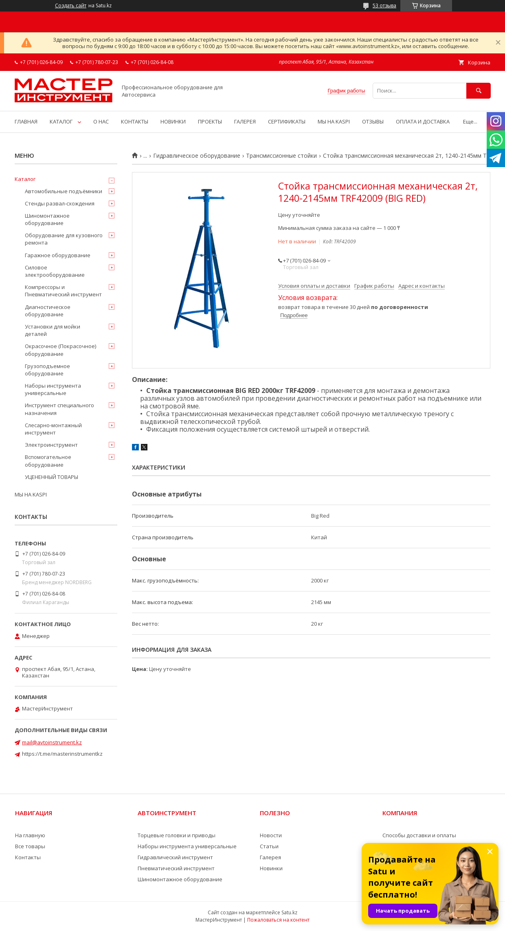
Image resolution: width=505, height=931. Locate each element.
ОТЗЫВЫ (373, 121)
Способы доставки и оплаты (419, 835)
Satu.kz (289, 912)
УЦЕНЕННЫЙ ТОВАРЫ (51, 477)
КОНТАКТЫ (134, 121)
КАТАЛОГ (61, 121)
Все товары (30, 846)
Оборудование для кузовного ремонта (64, 239)
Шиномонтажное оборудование (47, 219)
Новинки (271, 868)
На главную (30, 835)
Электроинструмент (51, 444)
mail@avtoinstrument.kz (52, 742)
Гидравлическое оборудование (196, 155)
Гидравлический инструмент (175, 857)
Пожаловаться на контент (278, 919)
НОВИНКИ (173, 121)
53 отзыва (384, 5)
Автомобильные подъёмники (63, 191)
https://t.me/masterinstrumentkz (62, 753)
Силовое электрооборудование (55, 271)
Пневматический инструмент (176, 868)
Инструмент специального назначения (59, 409)
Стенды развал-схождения (59, 203)
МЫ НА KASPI (334, 121)
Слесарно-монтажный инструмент (53, 428)
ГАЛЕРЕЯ (245, 121)
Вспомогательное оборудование (48, 460)
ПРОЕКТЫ (210, 121)
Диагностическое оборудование (47, 310)
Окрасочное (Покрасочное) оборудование (60, 349)
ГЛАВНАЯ (26, 121)
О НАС (101, 121)
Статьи (269, 846)
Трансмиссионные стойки (281, 155)
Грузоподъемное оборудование (47, 369)
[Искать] (478, 91)
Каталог (25, 179)
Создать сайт (70, 6)
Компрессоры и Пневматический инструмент (63, 290)
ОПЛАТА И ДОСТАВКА (423, 121)
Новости (271, 835)
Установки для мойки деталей (52, 330)
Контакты (28, 857)
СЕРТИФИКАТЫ (286, 121)
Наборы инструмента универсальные (53, 389)
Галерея (270, 857)
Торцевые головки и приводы (176, 835)
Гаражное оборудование (57, 255)
